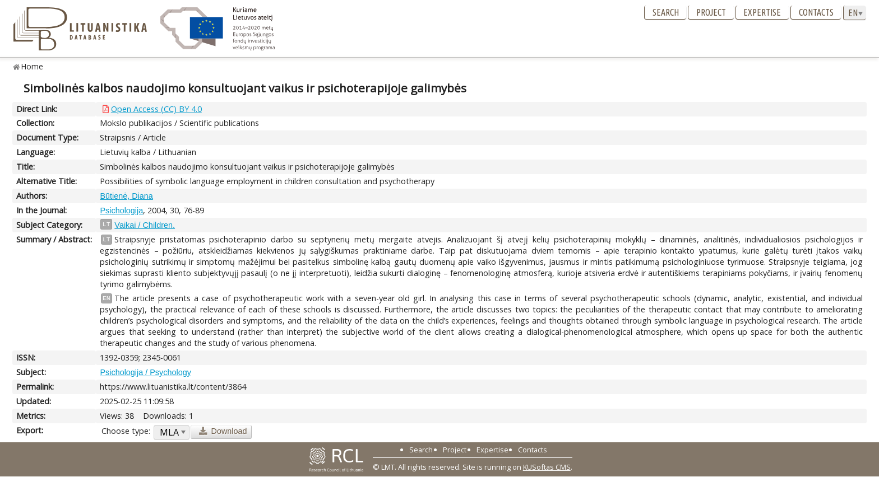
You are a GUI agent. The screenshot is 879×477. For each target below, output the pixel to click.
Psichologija (121, 210)
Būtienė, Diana (126, 195)
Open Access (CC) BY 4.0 (156, 109)
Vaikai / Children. (144, 225)
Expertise (762, 12)
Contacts (816, 12)
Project (711, 12)
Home (32, 66)
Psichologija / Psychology (145, 372)
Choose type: (125, 430)
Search (666, 12)
